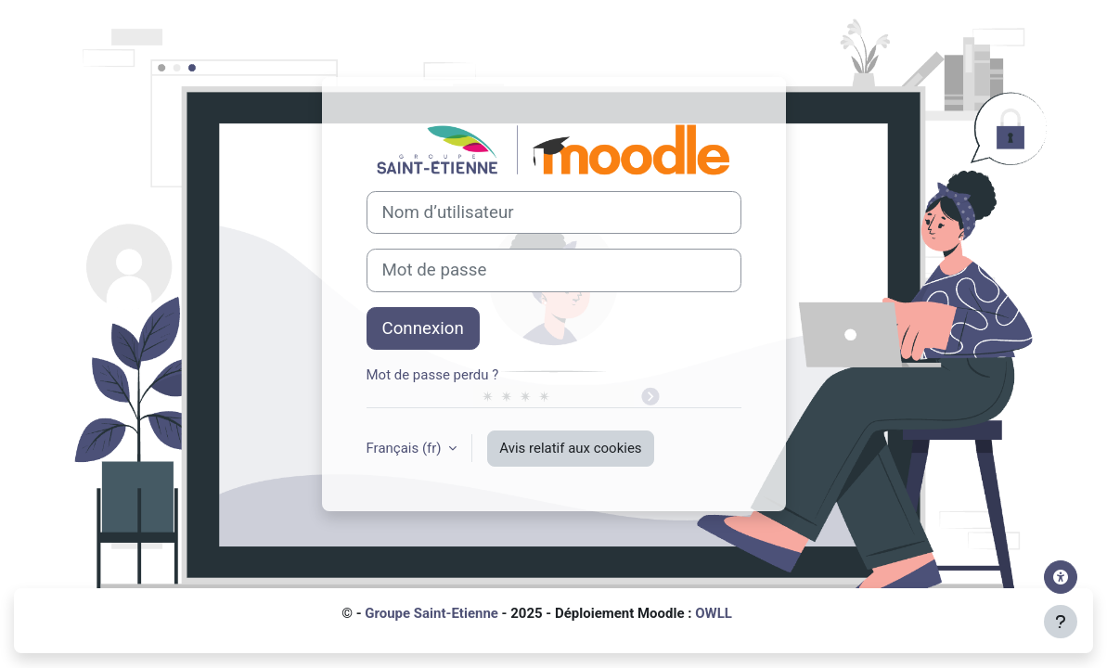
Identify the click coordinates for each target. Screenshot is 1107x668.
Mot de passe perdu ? (433, 374)
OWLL (713, 613)
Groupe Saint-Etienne (431, 613)
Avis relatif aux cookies (570, 448)
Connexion (423, 328)
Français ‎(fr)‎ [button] (406, 448)
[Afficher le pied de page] (1060, 621)
